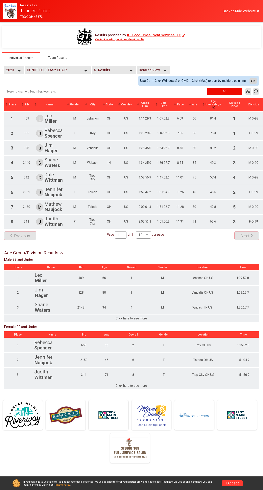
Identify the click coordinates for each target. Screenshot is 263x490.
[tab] (21, 57)
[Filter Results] (248, 91)
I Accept (232, 483)
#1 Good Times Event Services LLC (154, 35)
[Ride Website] (11, 11)
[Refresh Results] (256, 91)
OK (253, 81)
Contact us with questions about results (119, 39)
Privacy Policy (62, 484)
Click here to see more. (132, 318)
